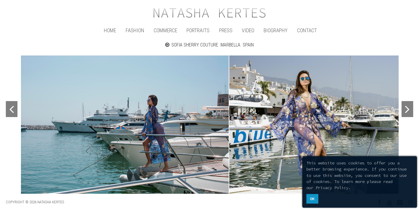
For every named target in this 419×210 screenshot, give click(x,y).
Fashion (135, 30)
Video (248, 30)
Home (110, 30)
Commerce (165, 30)
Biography (275, 30)
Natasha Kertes (209, 12)
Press (225, 30)
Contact (307, 30)
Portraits (198, 30)
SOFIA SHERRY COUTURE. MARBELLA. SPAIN (209, 45)
